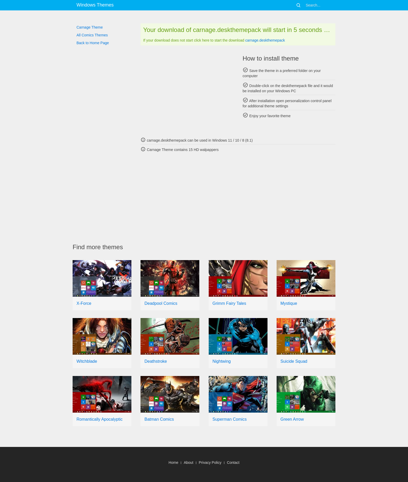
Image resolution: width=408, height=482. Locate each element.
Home (173, 462)
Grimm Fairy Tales (229, 303)
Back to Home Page (92, 43)
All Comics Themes (92, 35)
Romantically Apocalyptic (99, 419)
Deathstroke (155, 361)
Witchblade (86, 361)
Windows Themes (95, 5)
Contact (233, 462)
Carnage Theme (89, 27)
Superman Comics (230, 419)
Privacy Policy (210, 462)
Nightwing (222, 361)
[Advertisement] (187, 91)
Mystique (288, 303)
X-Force (83, 303)
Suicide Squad (293, 361)
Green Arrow (292, 419)
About (188, 462)
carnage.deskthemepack (265, 40)
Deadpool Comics (160, 303)
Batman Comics (159, 419)
